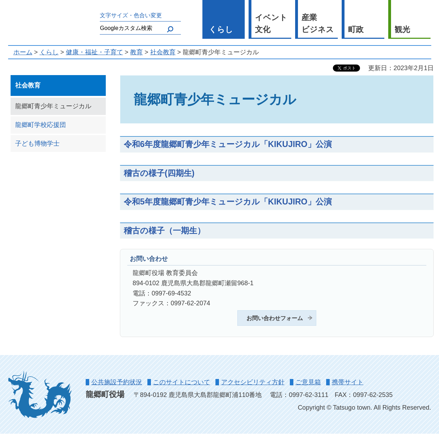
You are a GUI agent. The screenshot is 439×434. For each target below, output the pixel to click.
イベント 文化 (271, 23)
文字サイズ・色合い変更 (131, 15)
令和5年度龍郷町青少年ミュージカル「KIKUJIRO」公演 (228, 201)
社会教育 (163, 52)
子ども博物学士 (37, 143)
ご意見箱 (308, 382)
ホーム (22, 52)
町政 (356, 29)
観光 (402, 29)
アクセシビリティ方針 (253, 382)
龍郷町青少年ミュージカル (53, 106)
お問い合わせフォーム (274, 318)
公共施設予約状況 (116, 382)
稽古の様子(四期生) (159, 173)
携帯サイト (348, 382)
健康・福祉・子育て (94, 52)
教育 (136, 52)
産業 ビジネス (317, 23)
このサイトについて (181, 382)
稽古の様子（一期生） (164, 230)
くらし (221, 29)
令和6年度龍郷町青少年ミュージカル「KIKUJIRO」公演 (228, 144)
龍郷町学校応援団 (40, 124)
